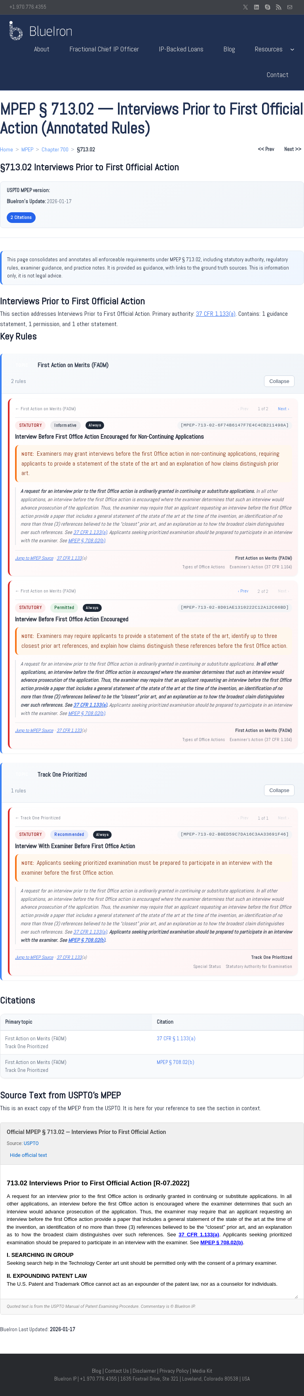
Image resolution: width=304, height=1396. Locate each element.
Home (6, 149)
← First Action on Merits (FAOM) (45, 408)
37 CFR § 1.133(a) (176, 1038)
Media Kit (202, 1370)
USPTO (31, 1143)
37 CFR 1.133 (69, 558)
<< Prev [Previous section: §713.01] (266, 149)
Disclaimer (144, 1370)
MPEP (27, 149)
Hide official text (28, 1155)
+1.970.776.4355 (28, 7)
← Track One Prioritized (38, 818)
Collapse (279, 381)
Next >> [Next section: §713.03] (292, 149)
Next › (283, 408)
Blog (96, 1370)
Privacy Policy (174, 1370)
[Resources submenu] (292, 49)
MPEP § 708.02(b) (86, 540)
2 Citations (21, 217)
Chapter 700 (55, 149)
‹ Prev (243, 591)
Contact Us (117, 1370)
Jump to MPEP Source (34, 558)
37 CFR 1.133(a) (216, 313)
